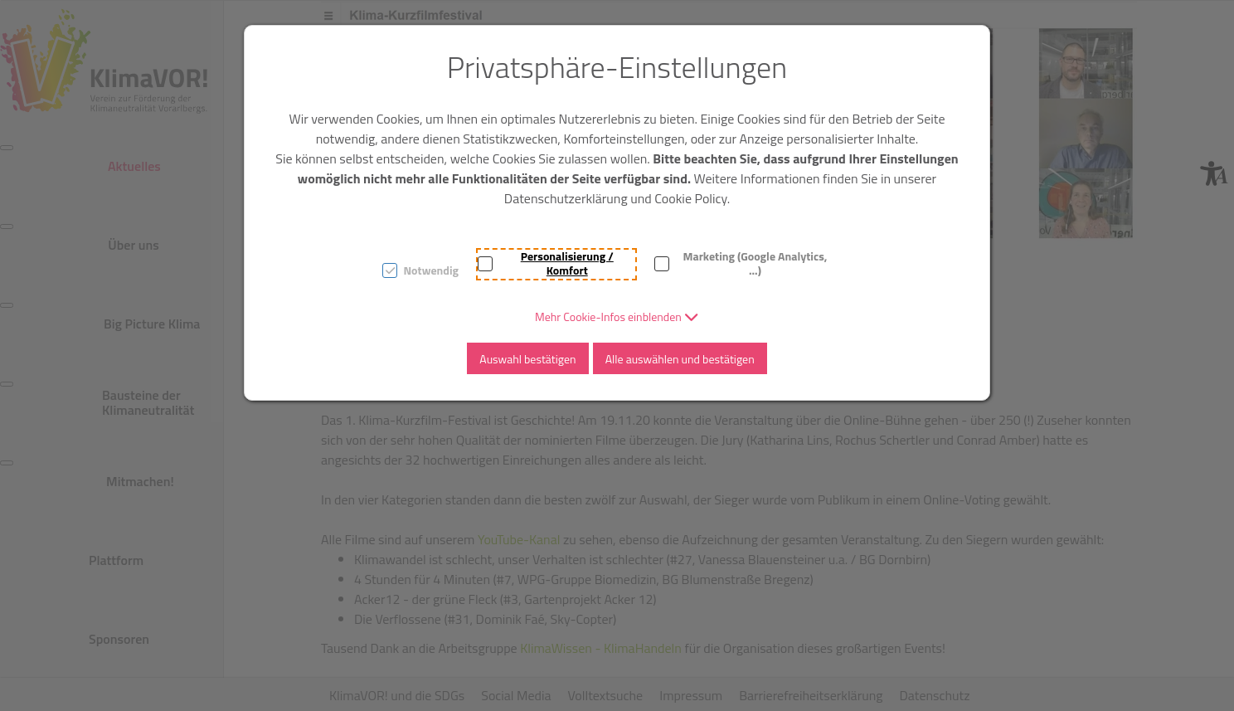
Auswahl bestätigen (527, 359)
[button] (617, 316)
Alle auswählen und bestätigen (680, 359)
